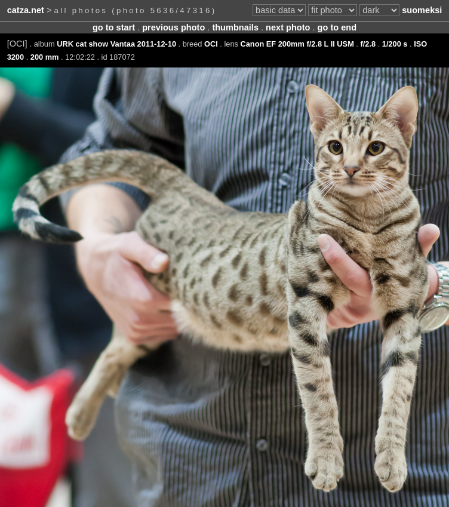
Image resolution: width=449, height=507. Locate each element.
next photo (288, 27)
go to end (337, 27)
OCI (211, 43)
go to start (114, 27)
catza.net (25, 10)
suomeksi (422, 10)
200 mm (44, 57)
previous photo (173, 27)
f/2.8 (368, 43)
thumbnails (235, 27)
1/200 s (395, 43)
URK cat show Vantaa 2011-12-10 (116, 43)
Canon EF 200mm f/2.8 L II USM (296, 43)
